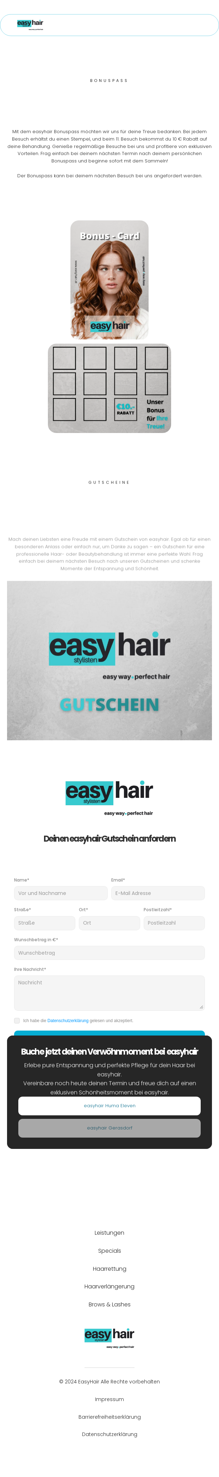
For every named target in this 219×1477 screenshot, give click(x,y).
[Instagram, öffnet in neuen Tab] (115, 1452)
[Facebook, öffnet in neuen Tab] (103, 1452)
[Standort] (109, 1106)
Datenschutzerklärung (68, 1020)
